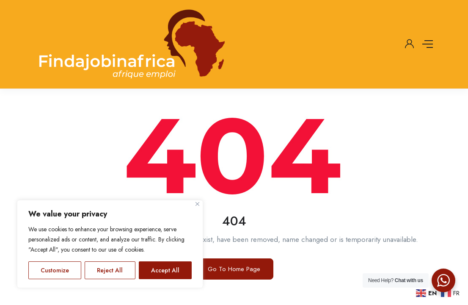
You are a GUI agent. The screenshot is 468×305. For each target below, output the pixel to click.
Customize (55, 270)
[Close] (197, 204)
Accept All (165, 270)
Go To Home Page (234, 269)
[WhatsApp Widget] (443, 280)
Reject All (110, 270)
